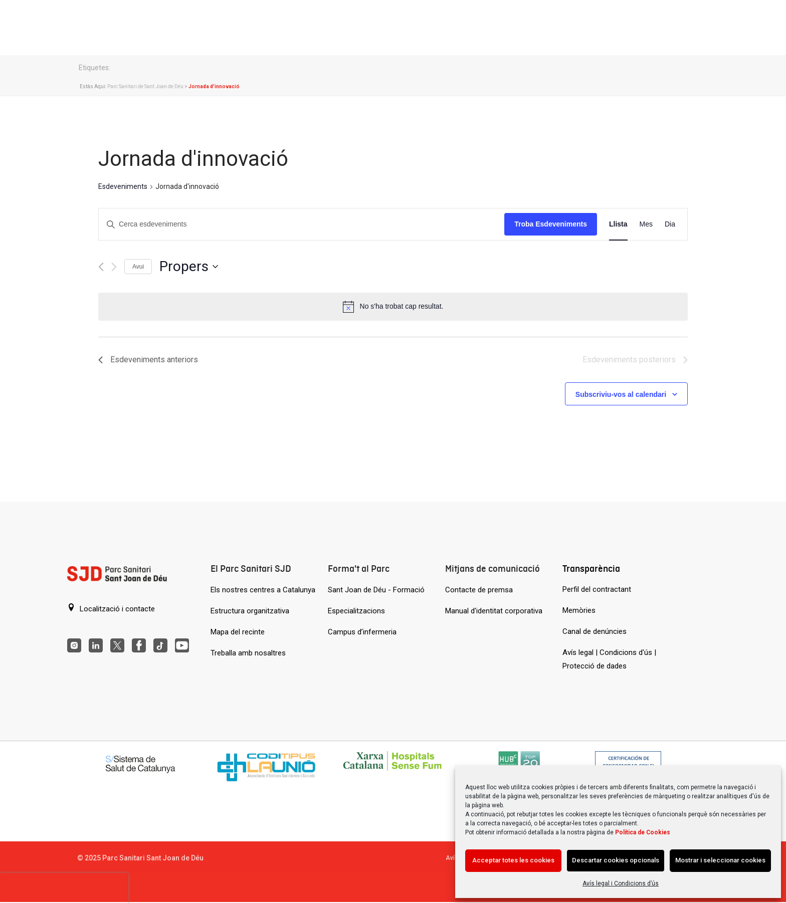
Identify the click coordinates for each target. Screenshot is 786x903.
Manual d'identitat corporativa (493, 610)
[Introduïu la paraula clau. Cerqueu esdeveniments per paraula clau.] (301, 224)
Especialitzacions (356, 610)
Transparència (591, 568)
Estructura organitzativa (250, 610)
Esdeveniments (122, 186)
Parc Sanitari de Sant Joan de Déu (145, 86)
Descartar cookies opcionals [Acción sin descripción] (615, 860)
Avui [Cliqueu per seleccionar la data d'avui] (138, 266)
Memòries (579, 610)
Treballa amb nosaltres (248, 652)
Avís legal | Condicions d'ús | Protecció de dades (609, 659)
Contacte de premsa (479, 589)
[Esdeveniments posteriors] (114, 267)
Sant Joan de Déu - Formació (376, 589)
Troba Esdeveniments (550, 224)
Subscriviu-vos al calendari (620, 394)
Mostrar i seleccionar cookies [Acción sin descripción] (720, 860)
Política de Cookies (642, 832)
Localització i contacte (111, 608)
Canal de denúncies (594, 631)
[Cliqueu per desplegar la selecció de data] (188, 267)
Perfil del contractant (596, 589)
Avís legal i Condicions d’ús (620, 883)
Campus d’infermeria (362, 631)
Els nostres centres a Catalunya (263, 589)
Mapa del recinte (238, 631)
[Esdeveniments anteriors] (101, 267)
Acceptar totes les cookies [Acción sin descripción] (513, 860)
